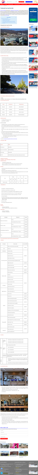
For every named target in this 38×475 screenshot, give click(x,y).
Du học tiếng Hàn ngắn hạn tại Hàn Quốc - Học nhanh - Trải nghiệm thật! (33, 47)
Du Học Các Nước (11, 4)
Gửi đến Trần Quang (4, 438)
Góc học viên (3, 6)
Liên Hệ (13, 5)
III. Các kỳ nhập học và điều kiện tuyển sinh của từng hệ (8, 21)
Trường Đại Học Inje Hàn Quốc (4, 18)
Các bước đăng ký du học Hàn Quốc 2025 (14, 449)
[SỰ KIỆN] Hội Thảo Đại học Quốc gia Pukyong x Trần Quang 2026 (33, 32)
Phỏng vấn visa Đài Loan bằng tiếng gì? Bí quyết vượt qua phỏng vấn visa (33, 55)
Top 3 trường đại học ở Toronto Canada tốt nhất (22, 457)
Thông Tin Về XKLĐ (8, 5)
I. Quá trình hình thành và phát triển (6, 19)
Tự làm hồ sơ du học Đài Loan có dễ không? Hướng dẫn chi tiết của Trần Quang (33, 63)
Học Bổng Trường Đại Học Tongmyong (22, 449)
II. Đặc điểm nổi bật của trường (5, 20)
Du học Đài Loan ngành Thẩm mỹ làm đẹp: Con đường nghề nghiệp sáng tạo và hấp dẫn (33, 71)
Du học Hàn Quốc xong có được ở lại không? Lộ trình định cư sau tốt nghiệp (33, 87)
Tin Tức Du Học (31, 4)
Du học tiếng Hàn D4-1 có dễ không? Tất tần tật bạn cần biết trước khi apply (33, 39)
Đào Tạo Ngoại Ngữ (17, 4)
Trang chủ (2, 4)
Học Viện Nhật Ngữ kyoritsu (13, 456)
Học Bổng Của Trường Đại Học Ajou (4, 456)
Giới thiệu (6, 4)
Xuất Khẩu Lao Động (25, 4)
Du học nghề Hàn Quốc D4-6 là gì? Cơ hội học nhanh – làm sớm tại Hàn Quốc (33, 79)
